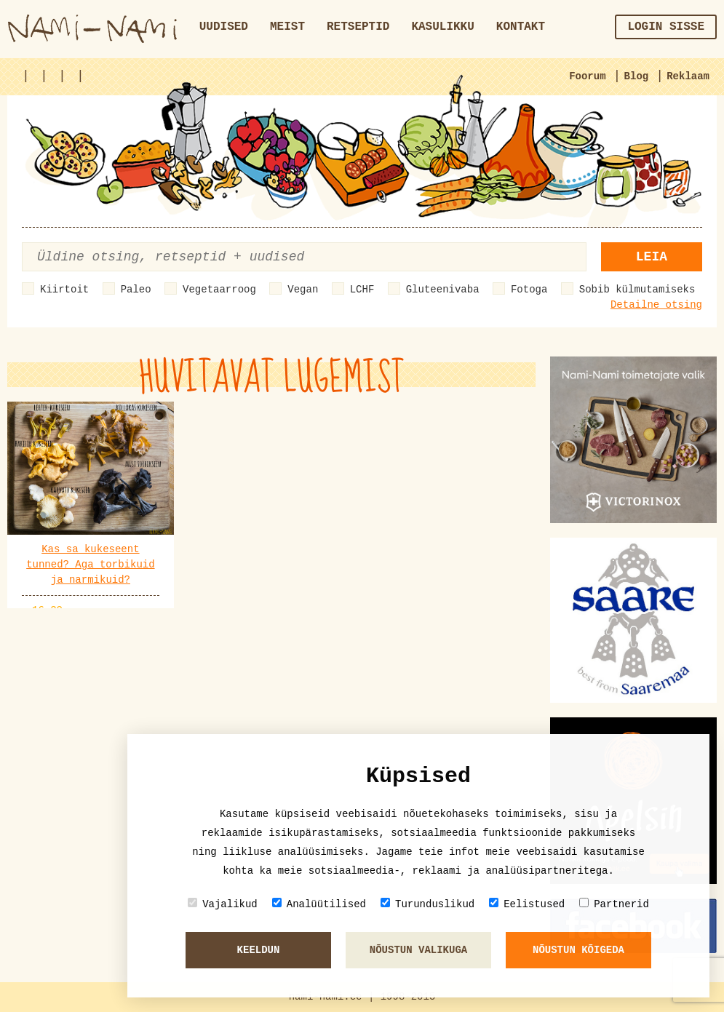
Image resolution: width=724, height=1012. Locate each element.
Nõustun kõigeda (578, 950)
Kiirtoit (64, 289)
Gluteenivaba (443, 289)
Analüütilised (319, 904)
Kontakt (520, 26)
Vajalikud (223, 904)
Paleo (136, 289)
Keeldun (258, 950)
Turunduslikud (427, 904)
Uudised (223, 26)
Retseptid (358, 26)
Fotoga (529, 289)
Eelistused (527, 904)
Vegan (302, 289)
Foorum (587, 76)
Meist (287, 26)
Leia (651, 257)
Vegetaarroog (219, 289)
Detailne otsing (656, 305)
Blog (636, 76)
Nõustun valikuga (418, 950)
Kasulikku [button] (442, 26)
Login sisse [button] (665, 26)
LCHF (362, 289)
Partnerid (614, 904)
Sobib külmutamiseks (637, 289)
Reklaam (688, 76)
